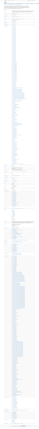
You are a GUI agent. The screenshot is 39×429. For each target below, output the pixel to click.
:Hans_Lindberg (14, 323)
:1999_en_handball (14, 68)
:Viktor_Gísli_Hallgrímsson (15, 387)
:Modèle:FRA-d (14, 200)
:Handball (13, 179)
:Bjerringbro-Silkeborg (14, 85)
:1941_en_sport (14, 31)
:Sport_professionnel (14, 180)
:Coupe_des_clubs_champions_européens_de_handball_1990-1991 (18, 306)
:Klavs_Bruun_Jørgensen (15, 336)
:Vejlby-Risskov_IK (14, 160)
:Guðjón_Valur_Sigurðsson (15, 319)
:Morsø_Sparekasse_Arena (15, 154)
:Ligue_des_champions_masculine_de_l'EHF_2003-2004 (17, 348)
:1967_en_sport (14, 48)
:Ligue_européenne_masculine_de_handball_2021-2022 (17, 356)
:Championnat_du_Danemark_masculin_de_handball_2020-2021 (18, 98)
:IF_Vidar (13, 152)
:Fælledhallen (14, 150)
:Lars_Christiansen (14, 338)
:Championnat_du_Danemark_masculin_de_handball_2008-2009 (18, 275)
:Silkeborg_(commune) (14, 373)
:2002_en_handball (14, 70)
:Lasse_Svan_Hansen (14, 340)
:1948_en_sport (14, 35)
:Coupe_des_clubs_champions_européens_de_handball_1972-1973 (18, 294)
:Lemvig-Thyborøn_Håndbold (15, 402)
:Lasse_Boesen (14, 339)
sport (5, 179)
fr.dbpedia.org (21, 4)
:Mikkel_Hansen (14, 396)
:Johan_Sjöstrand (14, 331)
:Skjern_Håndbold (14, 133)
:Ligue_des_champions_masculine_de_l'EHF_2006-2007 (17, 350)
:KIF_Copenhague (14, 121)
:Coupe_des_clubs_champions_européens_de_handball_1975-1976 (18, 296)
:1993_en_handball (14, 64)
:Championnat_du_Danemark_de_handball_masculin (17, 254)
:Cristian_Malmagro (14, 309)
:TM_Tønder (13, 156)
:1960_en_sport (14, 43)
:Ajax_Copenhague (14, 266)
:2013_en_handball (14, 77)
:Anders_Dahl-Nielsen (14, 267)
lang (5, 172)
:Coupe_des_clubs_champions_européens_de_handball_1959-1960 (18, 287)
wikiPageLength (5, 23)
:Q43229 (13, 216)
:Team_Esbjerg (14, 137)
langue (5, 173)
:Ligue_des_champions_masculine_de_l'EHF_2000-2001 (17, 346)
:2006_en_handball (14, 73)
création (5, 166)
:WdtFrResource (13, 422)
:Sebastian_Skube (14, 371)
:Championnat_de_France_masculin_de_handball (17, 273)
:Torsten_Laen (14, 386)
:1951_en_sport (14, 37)
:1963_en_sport (14, 45)
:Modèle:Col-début (14, 194)
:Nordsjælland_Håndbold (15, 363)
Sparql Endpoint (33, 0)
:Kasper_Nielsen (14, 333)
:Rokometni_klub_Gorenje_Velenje (15, 369)
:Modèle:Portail (14, 197)
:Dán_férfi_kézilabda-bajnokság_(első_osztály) (16, 233)
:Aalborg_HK (13, 147)
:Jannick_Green (14, 329)
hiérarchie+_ (6, 410)
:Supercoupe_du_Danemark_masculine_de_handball (17, 379)
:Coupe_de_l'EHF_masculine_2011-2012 (16, 283)
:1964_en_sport (14, 46)
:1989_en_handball (14, 62)
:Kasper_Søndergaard (14, 334)
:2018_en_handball (14, 260)
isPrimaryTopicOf (6, 242)
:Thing (12, 209)
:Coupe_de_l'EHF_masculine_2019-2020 (16, 285)
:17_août (13, 26)
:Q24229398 (13, 215)
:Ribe (13, 127)
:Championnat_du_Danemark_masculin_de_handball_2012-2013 (18, 95)
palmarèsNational (7, 411)
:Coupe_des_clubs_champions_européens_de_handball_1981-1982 (18, 300)
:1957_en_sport (14, 41)
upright (5, 189)
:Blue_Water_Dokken (14, 148)
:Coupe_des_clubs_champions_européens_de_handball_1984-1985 (18, 302)
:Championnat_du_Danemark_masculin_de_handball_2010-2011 (18, 94)
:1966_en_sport (14, 47)
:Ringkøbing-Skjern (14, 129)
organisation (8, 4)
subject (5, 208)
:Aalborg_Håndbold (14, 265)
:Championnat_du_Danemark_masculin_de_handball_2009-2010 (18, 93)
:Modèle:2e (13, 191)
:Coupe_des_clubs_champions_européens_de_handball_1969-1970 (18, 292)
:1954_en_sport (14, 39)
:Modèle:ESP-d (14, 199)
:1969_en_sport (14, 49)
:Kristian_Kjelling (14, 337)
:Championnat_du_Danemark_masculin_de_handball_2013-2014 (18, 96)
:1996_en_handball (14, 66)
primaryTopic (6, 423)
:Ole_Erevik (13, 364)
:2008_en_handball (14, 74)
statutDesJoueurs (6, 180)
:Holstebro (13, 118)
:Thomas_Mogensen (14, 384)
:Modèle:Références (14, 198)
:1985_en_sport (14, 60)
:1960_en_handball (14, 145)
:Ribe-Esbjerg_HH (14, 249)
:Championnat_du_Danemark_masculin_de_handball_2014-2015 (18, 279)
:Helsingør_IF (14, 116)
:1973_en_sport (14, 52)
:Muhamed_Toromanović (15, 360)
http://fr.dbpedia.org (14, 4)
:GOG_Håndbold (14, 108)
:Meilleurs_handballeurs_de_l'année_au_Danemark (17, 394)
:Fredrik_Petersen (14, 314)
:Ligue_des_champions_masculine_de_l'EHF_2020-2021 (17, 354)
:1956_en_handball (14, 144)
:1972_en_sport (14, 51)
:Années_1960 (14, 83)
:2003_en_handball (14, 71)
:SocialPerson (13, 212)
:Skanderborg (14, 131)
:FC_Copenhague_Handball (15, 104)
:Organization (13, 213)
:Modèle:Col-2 (14, 193)
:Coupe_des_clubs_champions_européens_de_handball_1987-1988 (18, 304)
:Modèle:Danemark (14, 195)
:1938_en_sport (14, 29)
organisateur (5, 175)
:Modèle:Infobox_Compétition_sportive (16, 202)
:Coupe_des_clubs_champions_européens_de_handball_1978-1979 (18, 298)
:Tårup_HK (13, 158)
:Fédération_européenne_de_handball (16, 315)
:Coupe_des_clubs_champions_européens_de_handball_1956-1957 (18, 286)
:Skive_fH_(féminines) (14, 250)
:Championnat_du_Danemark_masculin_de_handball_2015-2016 (18, 97)
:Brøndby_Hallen (14, 271)
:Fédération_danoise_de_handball (15, 16)
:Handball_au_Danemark (15, 114)
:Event (12, 217)
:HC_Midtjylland (14, 112)
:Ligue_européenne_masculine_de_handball (16, 124)
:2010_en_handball (14, 75)
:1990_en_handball (14, 162)
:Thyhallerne (13, 385)
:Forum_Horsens (14, 313)
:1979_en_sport (14, 56)
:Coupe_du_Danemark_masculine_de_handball (16, 100)
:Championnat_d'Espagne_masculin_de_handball (17, 89)
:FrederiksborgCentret (14, 149)
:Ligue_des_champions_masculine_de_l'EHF (16, 123)
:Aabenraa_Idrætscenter (14, 264)
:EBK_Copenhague (14, 102)
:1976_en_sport (14, 54)
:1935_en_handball (14, 146)
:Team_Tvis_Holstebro (14, 383)
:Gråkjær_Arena (14, 317)
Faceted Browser (29, 0)
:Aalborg (13, 79)
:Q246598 (13, 228)
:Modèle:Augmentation (14, 204)
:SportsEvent (13, 211)
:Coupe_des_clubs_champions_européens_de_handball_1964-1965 (18, 289)
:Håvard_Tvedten (14, 327)
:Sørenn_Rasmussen (14, 381)
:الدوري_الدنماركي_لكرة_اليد (15, 229)
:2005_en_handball (14, 72)
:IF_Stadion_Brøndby (14, 119)
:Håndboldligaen (14, 230)
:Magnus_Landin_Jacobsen (15, 358)
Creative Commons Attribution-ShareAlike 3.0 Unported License (24, 426)
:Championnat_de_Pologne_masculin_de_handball (17, 91)
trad (5, 187)
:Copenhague (14, 99)
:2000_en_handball (14, 69)
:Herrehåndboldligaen (14, 237)
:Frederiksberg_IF (14, 106)
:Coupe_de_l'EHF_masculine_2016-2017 (16, 284)
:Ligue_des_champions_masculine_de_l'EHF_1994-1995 (17, 342)
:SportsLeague (13, 220)
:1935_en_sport (14, 27)
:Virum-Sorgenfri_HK (14, 141)
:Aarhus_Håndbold (14, 81)
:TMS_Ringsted (14, 382)
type (4, 209)
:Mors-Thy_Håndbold (14, 125)
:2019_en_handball (14, 261)
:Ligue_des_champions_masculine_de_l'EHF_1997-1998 (17, 344)
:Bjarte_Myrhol (14, 269)
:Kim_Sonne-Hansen (14, 335)
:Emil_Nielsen (14, 311)
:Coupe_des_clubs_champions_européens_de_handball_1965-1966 (18, 290)
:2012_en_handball (14, 258)
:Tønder (13, 139)
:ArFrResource (13, 420)
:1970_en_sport (14, 50)
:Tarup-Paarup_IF (14, 143)
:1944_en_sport (14, 33)
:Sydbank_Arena (14, 135)
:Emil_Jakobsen (14, 310)
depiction (5, 241)
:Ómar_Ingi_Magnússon (14, 390)
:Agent (13, 218)
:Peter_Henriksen (14, 365)
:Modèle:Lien (14, 196)
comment (5, 221)
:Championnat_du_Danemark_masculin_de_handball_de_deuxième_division (19, 281)
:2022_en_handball (14, 263)
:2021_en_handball (14, 262)
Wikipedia (15, 426)
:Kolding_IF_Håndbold (14, 122)
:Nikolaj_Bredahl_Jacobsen (15, 362)
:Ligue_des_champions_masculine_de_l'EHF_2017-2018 (17, 352)
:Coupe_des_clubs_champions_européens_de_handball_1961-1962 (18, 288)
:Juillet (13, 120)
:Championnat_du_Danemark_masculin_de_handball (17, 87)
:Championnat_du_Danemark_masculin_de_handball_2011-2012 (18, 277)
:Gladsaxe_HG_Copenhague (15, 110)
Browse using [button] (9, 0)
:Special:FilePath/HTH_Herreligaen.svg (16, 241)
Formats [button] (13, 0)
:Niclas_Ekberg (14, 361)
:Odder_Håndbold (14, 248)
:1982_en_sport (14, 58)
